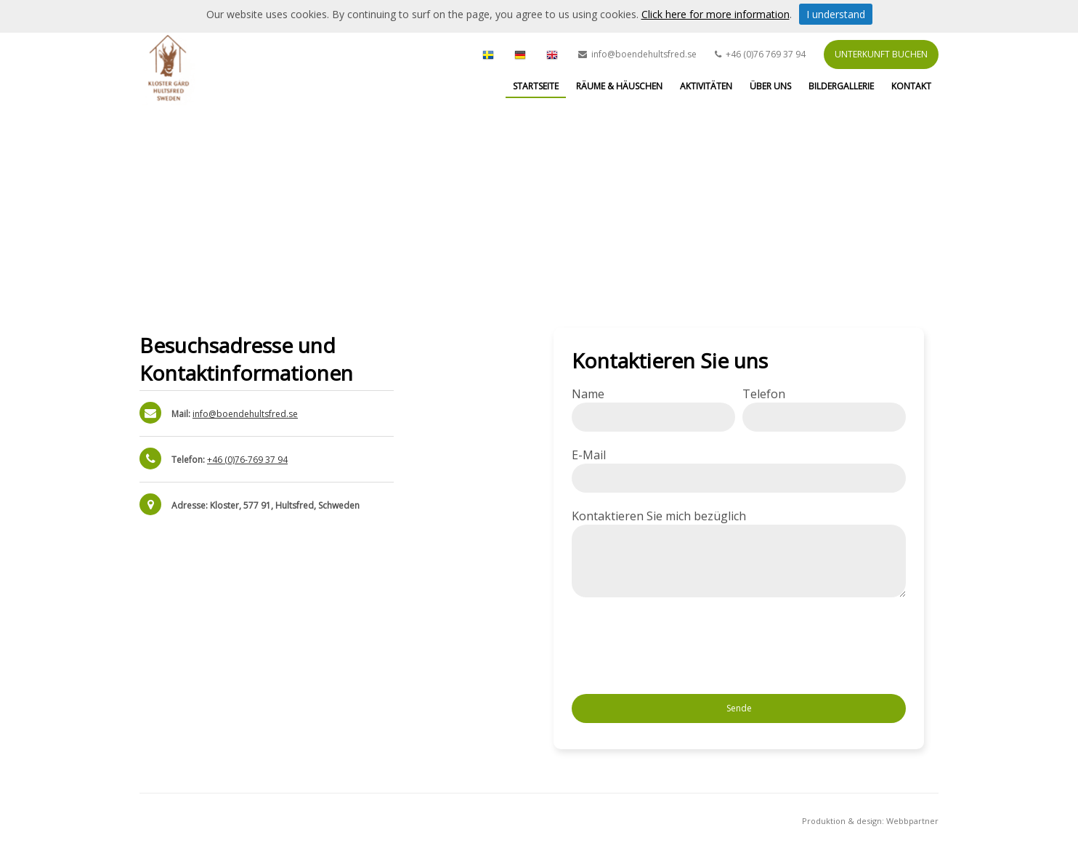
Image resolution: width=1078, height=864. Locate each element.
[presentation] (682, 648)
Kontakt (911, 86)
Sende (739, 708)
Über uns (770, 86)
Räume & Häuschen (619, 86)
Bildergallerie (841, 86)
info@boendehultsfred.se (245, 414)
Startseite (536, 86)
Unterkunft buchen (881, 54)
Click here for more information (715, 14)
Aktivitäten (706, 86)
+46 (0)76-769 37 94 (247, 459)
